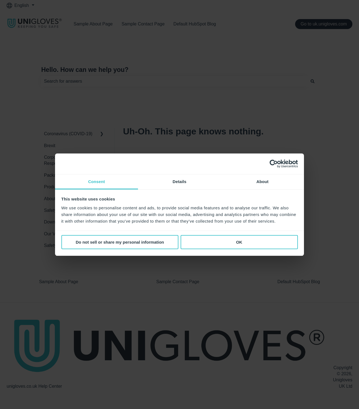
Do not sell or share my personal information (120, 242)
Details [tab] (179, 181)
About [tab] (262, 181)
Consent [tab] (96, 181)
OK (239, 242)
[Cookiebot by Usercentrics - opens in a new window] (273, 164)
